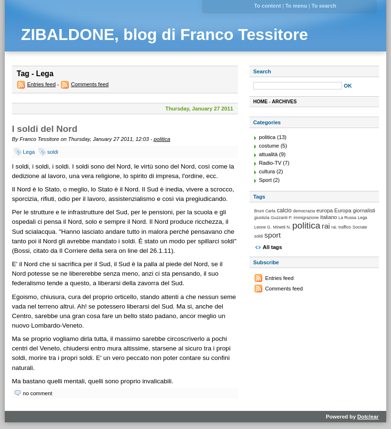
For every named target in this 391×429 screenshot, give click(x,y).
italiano (328, 217)
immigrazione (306, 217)
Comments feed (90, 84)
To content (267, 6)
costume (269, 146)
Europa (342, 210)
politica (162, 139)
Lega (29, 152)
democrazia (304, 211)
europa (325, 210)
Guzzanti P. (281, 217)
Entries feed (41, 84)
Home (260, 101)
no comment (37, 393)
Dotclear (368, 416)
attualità (268, 154)
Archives (284, 101)
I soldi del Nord (44, 129)
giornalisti (364, 210)
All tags (272, 247)
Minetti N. (282, 227)
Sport (265, 180)
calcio (284, 210)
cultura (267, 171)
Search (262, 71)
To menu (296, 6)
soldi (52, 152)
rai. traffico (341, 227)
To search (323, 6)
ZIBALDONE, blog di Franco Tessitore (164, 34)
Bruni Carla (264, 211)
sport (272, 235)
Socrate (359, 227)
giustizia (261, 217)
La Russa (347, 217)
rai (326, 226)
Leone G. (262, 227)
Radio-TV (270, 163)
